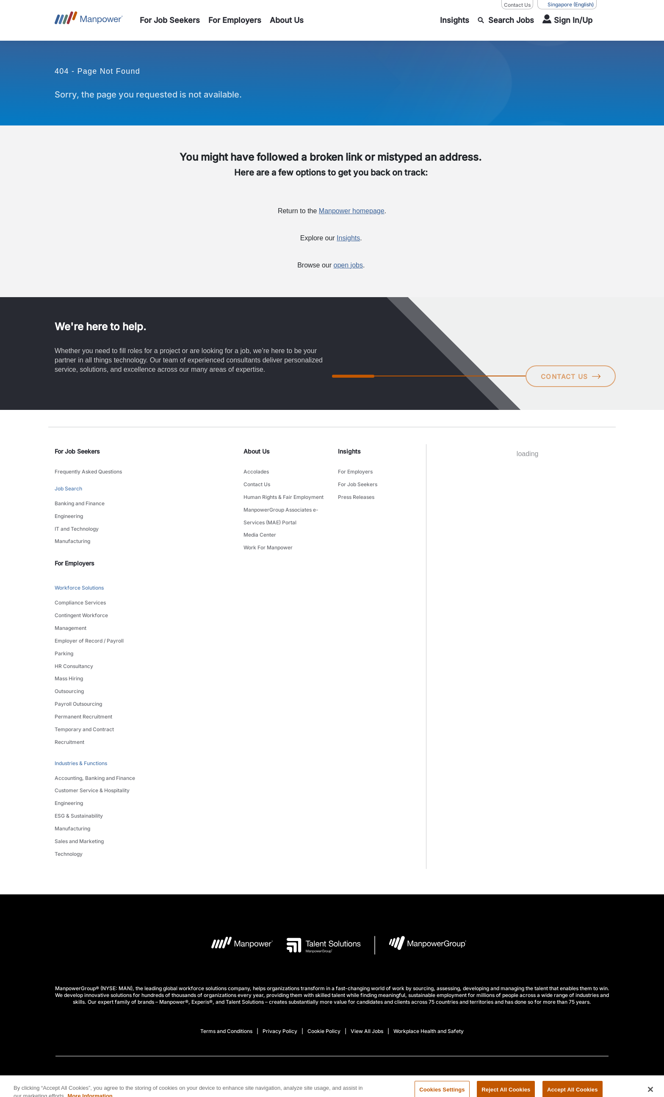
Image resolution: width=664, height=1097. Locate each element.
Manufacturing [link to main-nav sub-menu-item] (72, 530)
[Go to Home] (89, 20)
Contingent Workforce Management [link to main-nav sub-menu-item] (81, 603)
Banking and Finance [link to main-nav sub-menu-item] (80, 498)
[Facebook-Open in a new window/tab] (313, 1027)
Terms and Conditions (226, 975)
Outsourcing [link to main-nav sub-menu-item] (69, 661)
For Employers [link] (74, 550)
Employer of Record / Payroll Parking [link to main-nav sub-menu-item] (89, 624)
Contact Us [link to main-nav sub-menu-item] (256, 481)
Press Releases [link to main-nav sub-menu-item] (356, 492)
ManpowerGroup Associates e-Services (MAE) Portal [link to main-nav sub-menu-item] (280, 507)
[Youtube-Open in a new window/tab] (376, 1027)
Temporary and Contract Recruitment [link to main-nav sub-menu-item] (84, 698)
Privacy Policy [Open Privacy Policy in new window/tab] (280, 975)
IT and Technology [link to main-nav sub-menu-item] (77, 519)
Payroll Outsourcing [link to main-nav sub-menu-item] (78, 672)
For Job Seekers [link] (77, 451)
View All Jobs (367, 975)
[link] (332, 1027)
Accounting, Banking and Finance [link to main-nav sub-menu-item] (95, 735)
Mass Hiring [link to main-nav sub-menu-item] (69, 651)
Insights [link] (349, 451)
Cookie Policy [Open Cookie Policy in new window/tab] (323, 975)
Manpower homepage (352, 210)
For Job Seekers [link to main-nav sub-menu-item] (357, 481)
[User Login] (567, 20)
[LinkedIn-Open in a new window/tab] (284, 1026)
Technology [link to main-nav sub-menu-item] (69, 799)
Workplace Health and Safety (428, 975)
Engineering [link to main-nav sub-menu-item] (69, 509)
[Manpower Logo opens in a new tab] (236, 889)
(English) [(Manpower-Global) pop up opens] (567, 4)
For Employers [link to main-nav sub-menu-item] (355, 471)
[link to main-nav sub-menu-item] (170, 20)
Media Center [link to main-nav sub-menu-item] (259, 524)
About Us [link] (256, 451)
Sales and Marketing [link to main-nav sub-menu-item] (79, 788)
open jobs (348, 265)
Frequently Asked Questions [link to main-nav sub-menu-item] (88, 471)
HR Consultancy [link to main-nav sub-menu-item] (74, 640)
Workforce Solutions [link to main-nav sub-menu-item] (79, 574)
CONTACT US (569, 376)
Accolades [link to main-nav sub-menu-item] (256, 471)
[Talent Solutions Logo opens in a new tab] (317, 889)
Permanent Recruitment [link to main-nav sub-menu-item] (83, 682)
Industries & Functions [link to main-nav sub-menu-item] (81, 723)
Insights (348, 238)
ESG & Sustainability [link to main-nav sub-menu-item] (79, 767)
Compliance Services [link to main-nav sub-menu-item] (80, 587)
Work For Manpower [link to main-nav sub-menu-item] (268, 534)
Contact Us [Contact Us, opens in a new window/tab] (517, 5)
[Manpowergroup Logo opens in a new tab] (420, 889)
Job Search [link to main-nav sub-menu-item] (68, 485)
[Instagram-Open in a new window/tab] (342, 1027)
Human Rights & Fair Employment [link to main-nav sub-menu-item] (283, 492)
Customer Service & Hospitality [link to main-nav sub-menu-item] (92, 746)
